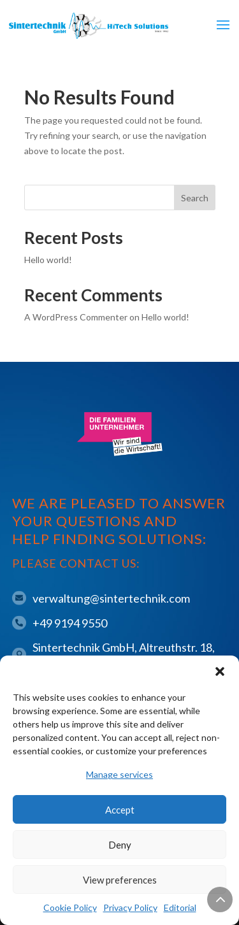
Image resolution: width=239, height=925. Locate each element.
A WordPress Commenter (75, 317)
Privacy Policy (130, 907)
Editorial (180, 907)
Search (194, 197)
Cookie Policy (70, 907)
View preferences (120, 880)
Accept (119, 809)
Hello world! (48, 259)
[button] (220, 671)
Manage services (119, 774)
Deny (119, 844)
